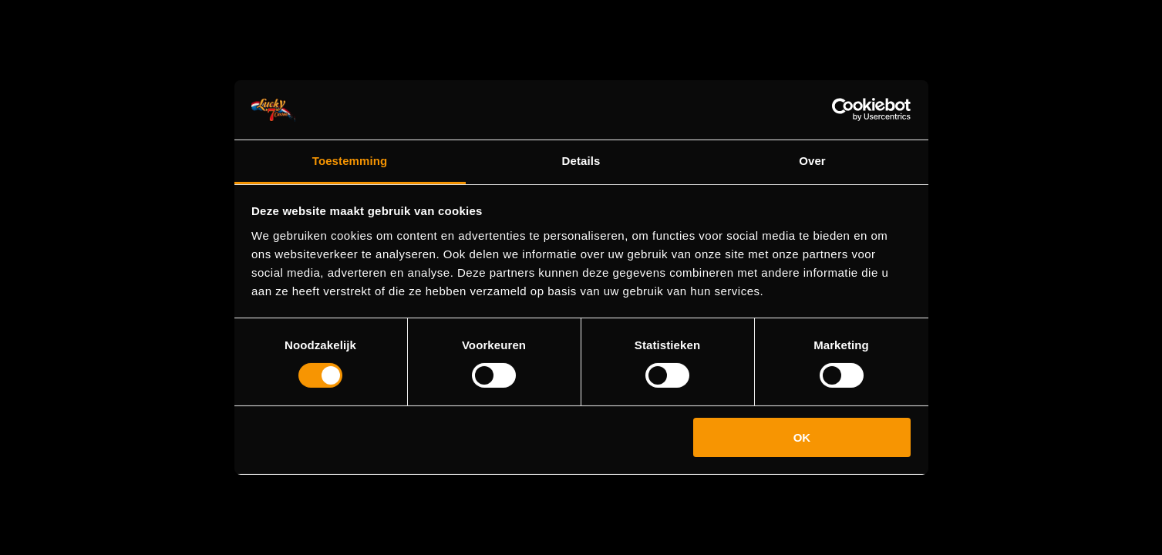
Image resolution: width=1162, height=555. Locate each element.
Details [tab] (581, 160)
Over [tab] (812, 160)
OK (802, 437)
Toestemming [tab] (350, 160)
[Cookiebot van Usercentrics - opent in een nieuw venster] (843, 109)
